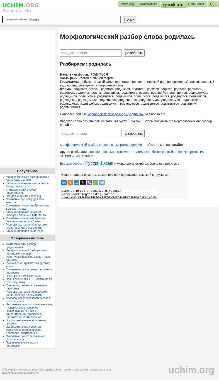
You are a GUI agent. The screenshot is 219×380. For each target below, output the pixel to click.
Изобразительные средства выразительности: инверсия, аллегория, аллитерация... (24, 330)
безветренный (162, 152)
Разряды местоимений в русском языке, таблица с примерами (27, 226)
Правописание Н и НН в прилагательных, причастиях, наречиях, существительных (24, 314)
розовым (196, 152)
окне (147, 152)
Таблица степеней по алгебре (25, 231)
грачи (89, 155)
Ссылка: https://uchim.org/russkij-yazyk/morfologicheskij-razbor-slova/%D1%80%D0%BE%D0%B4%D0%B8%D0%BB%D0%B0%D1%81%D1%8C (109, 194)
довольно (108, 152)
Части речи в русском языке (23, 275)
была (79, 155)
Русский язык (99, 163)
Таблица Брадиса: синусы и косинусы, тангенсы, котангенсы (26, 213)
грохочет (123, 152)
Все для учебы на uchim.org (23, 196)
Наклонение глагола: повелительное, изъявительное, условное (29, 306)
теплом (136, 152)
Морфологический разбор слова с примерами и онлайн (101, 145)
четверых (67, 155)
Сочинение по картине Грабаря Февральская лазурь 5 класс (25, 220)
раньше (94, 152)
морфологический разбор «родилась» (116, 114)
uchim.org (191, 370)
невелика (181, 152)
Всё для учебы (71, 163)
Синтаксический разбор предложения (21, 191)
